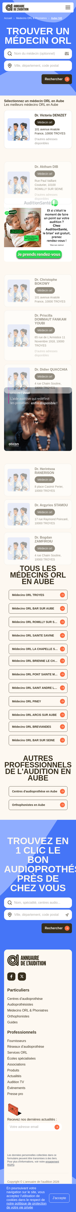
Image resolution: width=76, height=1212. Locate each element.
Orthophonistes (18, 1016)
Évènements (16, 1088)
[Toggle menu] (67, 7)
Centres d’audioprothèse (25, 998)
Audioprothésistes (20, 1004)
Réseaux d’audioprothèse (25, 1046)
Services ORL (17, 1052)
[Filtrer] (67, 54)
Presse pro (15, 1094)
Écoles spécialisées (21, 1058)
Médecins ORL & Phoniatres (27, 1010)
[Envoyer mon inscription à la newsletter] (57, 1127)
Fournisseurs (16, 1041)
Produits (13, 1070)
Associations (16, 1064)
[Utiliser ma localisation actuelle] (67, 915)
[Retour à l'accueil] (33, 960)
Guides (12, 1022)
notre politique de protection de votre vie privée (26, 1205)
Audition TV (15, 1082)
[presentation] (38, 1142)
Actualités (14, 1076)
